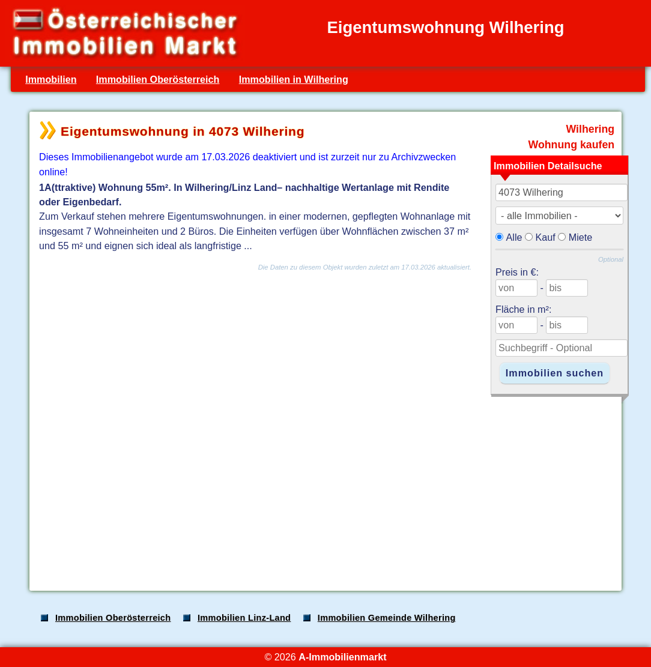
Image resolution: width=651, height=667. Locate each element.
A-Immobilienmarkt (342, 656)
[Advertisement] (324, 487)
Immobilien (50, 79)
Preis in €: (517, 272)
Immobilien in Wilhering (293, 79)
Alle (514, 237)
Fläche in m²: (523, 309)
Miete (581, 237)
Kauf (546, 237)
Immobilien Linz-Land (244, 618)
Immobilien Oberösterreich (158, 79)
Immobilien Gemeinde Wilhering (387, 618)
